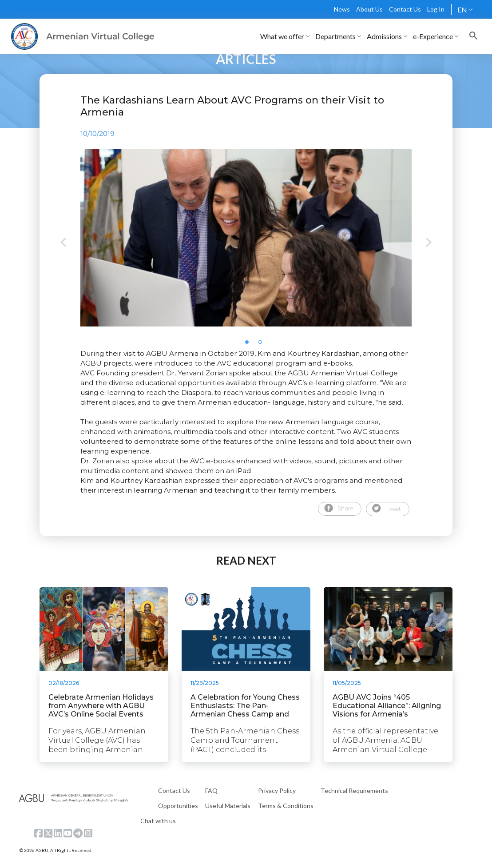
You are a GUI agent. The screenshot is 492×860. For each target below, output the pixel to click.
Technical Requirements (354, 790)
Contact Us (405, 9)
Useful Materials (227, 805)
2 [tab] (262, 344)
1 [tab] (249, 344)
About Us (369, 9)
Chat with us (158, 820)
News (342, 9)
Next (429, 243)
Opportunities (178, 805)
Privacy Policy (277, 790)
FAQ (211, 790)
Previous (63, 243)
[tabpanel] (246, 237)
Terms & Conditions (285, 805)
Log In (435, 9)
